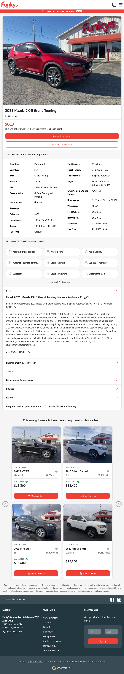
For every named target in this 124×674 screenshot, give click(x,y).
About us (47, 622)
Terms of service (51, 650)
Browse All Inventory (62, 136)
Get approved (49, 636)
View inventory (50, 617)
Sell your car (49, 631)
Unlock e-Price (36, 495)
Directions (48, 627)
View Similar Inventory (62, 144)
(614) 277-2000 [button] (12, 631)
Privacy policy (49, 645)
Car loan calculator (52, 641)
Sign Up (103, 641)
